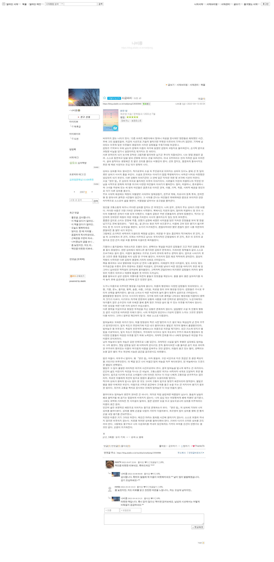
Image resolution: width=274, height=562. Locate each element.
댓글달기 (154, 462)
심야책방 (82, 163)
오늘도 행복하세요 (80, 228)
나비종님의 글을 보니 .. (82, 241)
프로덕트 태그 (76, 174)
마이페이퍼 (74, 134)
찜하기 (185, 446)
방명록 (72, 149)
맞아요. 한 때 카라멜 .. (82, 231)
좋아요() (125, 446)
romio (117, 487)
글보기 (171, 85)
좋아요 (162, 446)
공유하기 (172, 446)
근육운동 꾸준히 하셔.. (82, 238)
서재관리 (226, 4)
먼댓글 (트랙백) (77, 259)
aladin (83, 281)
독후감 (77, 126)
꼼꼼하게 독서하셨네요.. (83, 234)
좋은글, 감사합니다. (81, 217)
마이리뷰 (73, 121)
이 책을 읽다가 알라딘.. (82, 221)
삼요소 (73, 162)
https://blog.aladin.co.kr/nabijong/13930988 (122, 104)
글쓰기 (238, 4)
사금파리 (119, 97)
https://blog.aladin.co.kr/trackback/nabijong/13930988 (139, 453)
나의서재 (199, 4)
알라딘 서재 (13, 4)
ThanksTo (198, 446)
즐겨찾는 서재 (251, 4)
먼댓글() (115, 446)
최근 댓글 (74, 212)
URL (162, 462)
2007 (82, 192)
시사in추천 (88, 179)
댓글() (201, 98)
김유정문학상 (76, 179)
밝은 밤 (123, 110)
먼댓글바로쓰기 (197, 453)
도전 (76, 139)
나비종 (137, 43)
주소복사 (182, 453)
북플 (24, 4)
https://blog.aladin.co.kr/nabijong (137, 48)
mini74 (118, 462)
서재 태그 (74, 157)
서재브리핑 (213, 4)
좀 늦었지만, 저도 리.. (82, 245)
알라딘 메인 (35, 4)
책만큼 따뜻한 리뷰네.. (82, 248)
